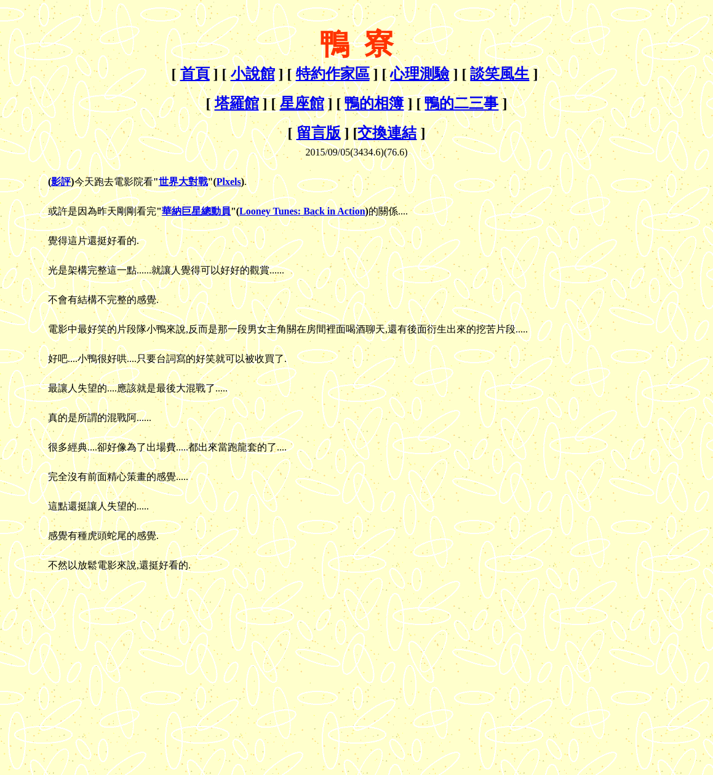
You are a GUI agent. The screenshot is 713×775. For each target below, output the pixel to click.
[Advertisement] (108, 661)
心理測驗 (419, 74)
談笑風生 (499, 74)
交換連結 (386, 133)
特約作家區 (333, 74)
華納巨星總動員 (196, 211)
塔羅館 (237, 103)
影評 (61, 181)
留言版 (319, 133)
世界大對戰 (183, 181)
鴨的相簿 (374, 103)
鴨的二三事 (461, 103)
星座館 (302, 103)
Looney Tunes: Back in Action (302, 211)
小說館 (253, 74)
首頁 (195, 74)
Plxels (229, 181)
